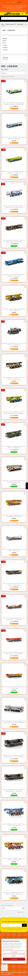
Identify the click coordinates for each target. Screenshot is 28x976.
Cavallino (5, 45)
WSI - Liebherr (9, 30)
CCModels (5, 47)
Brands (5, 38)
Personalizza (14, 952)
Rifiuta (14, 955)
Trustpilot (19, 2)
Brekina (4, 40)
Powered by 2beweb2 (7, 974)
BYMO (4, 43)
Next (24, 908)
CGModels (5, 49)
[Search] (14, 18)
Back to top (21, 912)
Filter (26, 486)
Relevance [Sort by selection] (14, 73)
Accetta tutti (14, 959)
